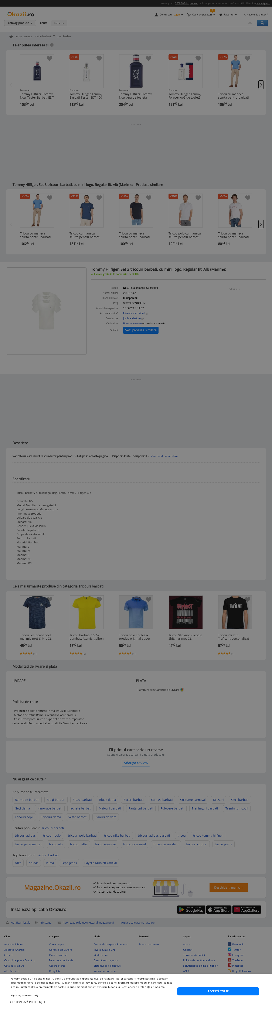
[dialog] (136, 991)
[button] (91, 995)
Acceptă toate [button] (218, 991)
